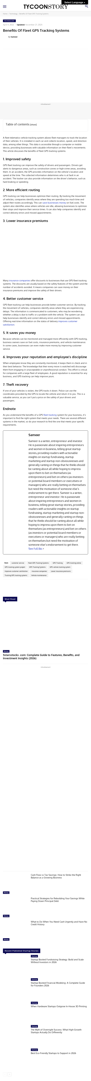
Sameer (14, 37)
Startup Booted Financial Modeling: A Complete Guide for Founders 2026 (58, 984)
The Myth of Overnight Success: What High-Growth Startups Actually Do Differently (56, 1031)
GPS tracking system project (15, 567)
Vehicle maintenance (38, 575)
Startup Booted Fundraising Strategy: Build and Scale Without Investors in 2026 (57, 961)
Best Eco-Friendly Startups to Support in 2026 (53, 1053)
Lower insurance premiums (61, 571)
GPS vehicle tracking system (60, 567)
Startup (34, 956)
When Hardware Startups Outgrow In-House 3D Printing (59, 1006)
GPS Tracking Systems (37, 567)
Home (5, 14)
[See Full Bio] (43, 549)
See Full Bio (35, 548)
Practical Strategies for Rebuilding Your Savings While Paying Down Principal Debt (58, 899)
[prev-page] (5, 1074)
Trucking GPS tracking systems (16, 575)
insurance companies (19, 280)
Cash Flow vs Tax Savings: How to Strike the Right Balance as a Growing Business (56, 876)
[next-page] (9, 1074)
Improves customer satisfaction (16, 571)
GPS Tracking (58, 563)
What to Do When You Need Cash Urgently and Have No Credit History (59, 923)
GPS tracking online (74, 563)
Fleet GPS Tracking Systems (38, 563)
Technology (13, 14)
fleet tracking (50, 414)
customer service (18, 563)
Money (6, 651)
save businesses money (54, 202)
